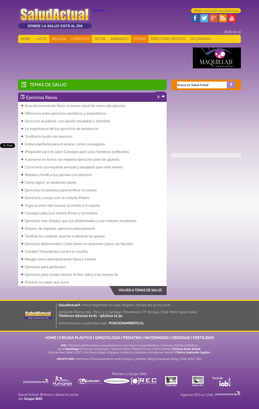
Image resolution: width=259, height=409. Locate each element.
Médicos (154, 345)
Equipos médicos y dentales (128, 352)
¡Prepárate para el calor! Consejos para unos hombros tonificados (74, 152)
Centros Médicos (186, 345)
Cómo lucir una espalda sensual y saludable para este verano (71, 167)
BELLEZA (59, 39)
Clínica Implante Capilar (192, 352)
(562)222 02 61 (86, 316)
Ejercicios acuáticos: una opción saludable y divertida (65, 121)
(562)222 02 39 (111, 316)
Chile (183, 359)
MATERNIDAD (157, 338)
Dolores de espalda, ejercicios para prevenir (57, 228)
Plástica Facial (142, 349)
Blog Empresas (158, 359)
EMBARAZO (119, 39)
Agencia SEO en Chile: (198, 395)
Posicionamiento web (106, 359)
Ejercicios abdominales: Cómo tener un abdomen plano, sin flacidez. (77, 244)
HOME (25, 39)
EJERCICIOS (80, 39)
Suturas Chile (120, 349)
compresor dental (160, 352)
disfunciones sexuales (97, 345)
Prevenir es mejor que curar (44, 282)
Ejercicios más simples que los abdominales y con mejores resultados (78, 221)
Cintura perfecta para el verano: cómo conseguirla (62, 144)
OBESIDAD (180, 338)
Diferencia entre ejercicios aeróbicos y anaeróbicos (63, 113)
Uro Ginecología (94, 352)
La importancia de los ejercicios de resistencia (59, 129)
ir (161, 96)
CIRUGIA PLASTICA (75, 338)
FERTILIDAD (203, 338)
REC (199, 359)
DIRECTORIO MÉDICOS (168, 39)
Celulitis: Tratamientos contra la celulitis (54, 251)
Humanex (82, 359)
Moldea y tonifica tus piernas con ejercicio (56, 175)
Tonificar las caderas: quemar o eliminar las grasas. (62, 236)
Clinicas (167, 345)
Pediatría (75, 345)
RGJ (191, 359)
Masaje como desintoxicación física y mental (58, 259)
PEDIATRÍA (132, 338)
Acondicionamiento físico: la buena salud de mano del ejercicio (73, 106)
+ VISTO (41, 39)
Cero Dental (161, 349)
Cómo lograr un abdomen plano (48, 182)
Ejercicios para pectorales (43, 267)
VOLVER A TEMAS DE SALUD (140, 290)
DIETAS (99, 39)
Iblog (174, 359)
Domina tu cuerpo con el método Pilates (54, 198)
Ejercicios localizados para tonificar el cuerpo (58, 190)
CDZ (78, 352)
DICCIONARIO (201, 39)
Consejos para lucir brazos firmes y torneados (58, 213)
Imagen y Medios (134, 359)
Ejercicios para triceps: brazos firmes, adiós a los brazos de (69, 275)
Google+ (99, 10)
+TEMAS (139, 39)
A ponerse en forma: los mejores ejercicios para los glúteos (69, 159)
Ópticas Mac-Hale (60, 352)
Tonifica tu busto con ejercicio (46, 136)
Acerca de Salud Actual (130, 345)
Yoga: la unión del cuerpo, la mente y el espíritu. (60, 205)
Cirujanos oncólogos (94, 349)
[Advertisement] (102, 57)
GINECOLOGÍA (107, 338)
